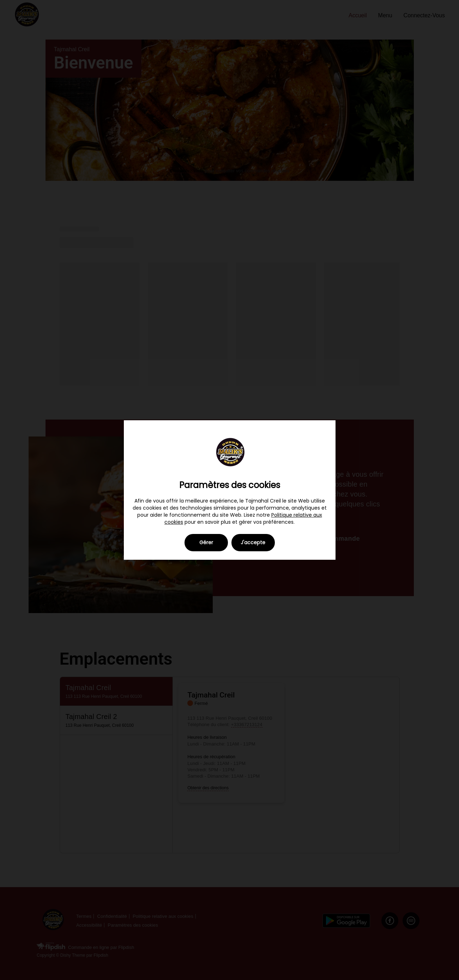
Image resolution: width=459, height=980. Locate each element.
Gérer (206, 542)
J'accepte (253, 542)
